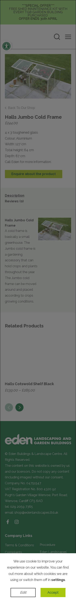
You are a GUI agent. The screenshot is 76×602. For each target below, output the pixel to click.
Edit (23, 592)
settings (58, 580)
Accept (53, 592)
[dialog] (38, 301)
